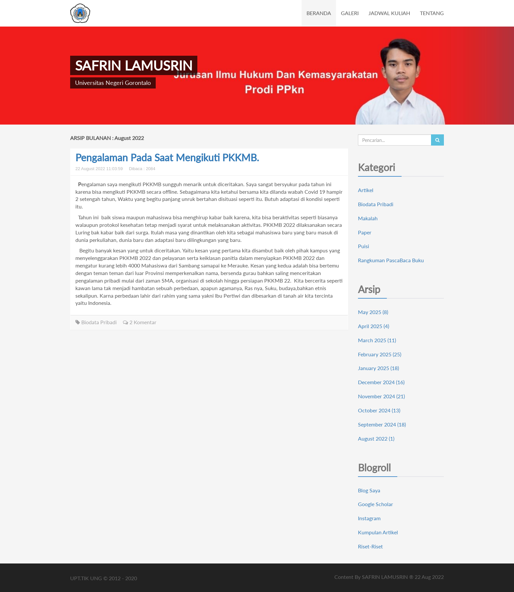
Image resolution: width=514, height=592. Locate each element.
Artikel (365, 190)
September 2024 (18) (382, 424)
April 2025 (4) (373, 326)
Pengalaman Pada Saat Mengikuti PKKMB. (167, 157)
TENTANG (432, 13)
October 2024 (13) (379, 410)
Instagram (369, 518)
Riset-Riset (370, 546)
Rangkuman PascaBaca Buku (391, 260)
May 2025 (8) (373, 312)
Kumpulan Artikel (378, 532)
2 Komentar (139, 322)
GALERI (350, 13)
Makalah (368, 218)
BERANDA (318, 13)
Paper (364, 232)
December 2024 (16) (381, 382)
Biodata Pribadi (96, 322)
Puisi (363, 246)
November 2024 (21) (381, 396)
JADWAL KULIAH (389, 13)
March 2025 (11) (377, 340)
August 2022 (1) (376, 438)
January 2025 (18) (378, 368)
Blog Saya (369, 490)
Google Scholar (375, 504)
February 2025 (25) (379, 354)
